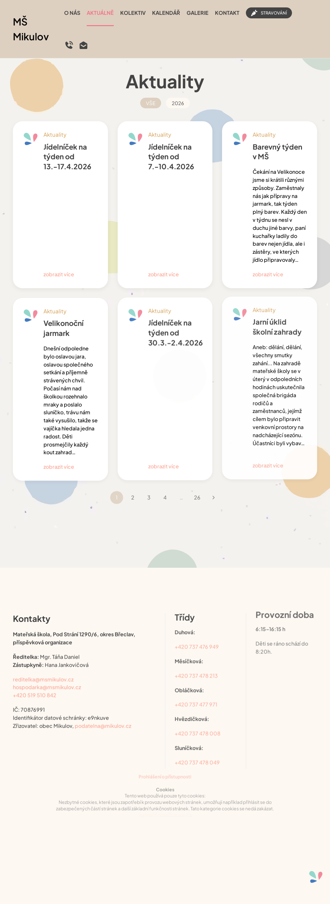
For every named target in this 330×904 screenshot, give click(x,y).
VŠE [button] (150, 103)
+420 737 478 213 (196, 666)
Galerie (198, 12)
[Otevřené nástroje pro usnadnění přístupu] (316, 877)
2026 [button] (178, 103)
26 (197, 488)
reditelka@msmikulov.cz (43, 672)
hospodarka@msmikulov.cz (47, 680)
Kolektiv (133, 12)
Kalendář (166, 12)
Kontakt (227, 12)
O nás (72, 12)
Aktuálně (100, 12)
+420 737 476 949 (197, 638)
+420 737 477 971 (196, 696)
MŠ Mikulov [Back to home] (31, 29)
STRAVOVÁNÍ (269, 13)
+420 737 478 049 (197, 753)
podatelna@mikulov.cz (103, 719)
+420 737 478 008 (197, 724)
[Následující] (213, 488)
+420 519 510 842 (34, 688)
